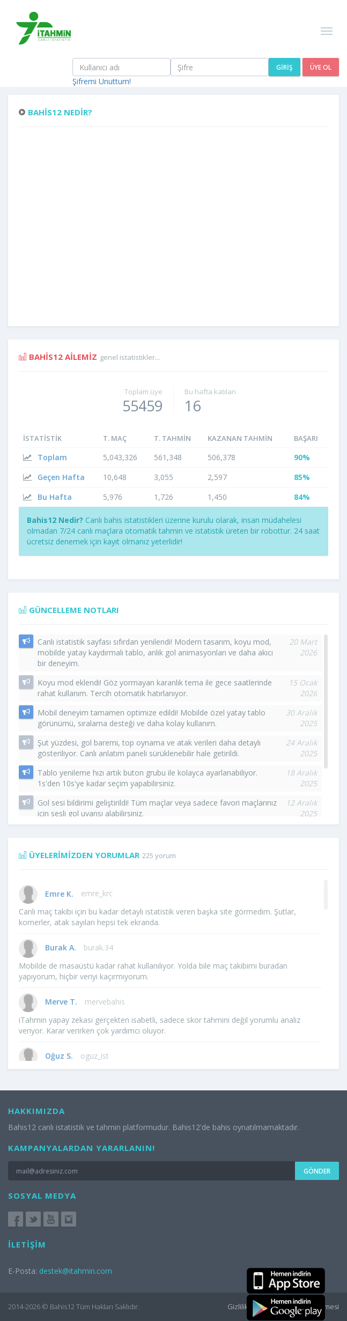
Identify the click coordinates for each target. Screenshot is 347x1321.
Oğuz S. (59, 1056)
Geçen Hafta (61, 477)
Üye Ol (320, 67)
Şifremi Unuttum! (101, 81)
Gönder (317, 1171)
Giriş (284, 67)
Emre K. (59, 894)
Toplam (52, 457)
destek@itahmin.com (75, 1271)
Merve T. (61, 1002)
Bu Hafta (55, 497)
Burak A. (60, 947)
